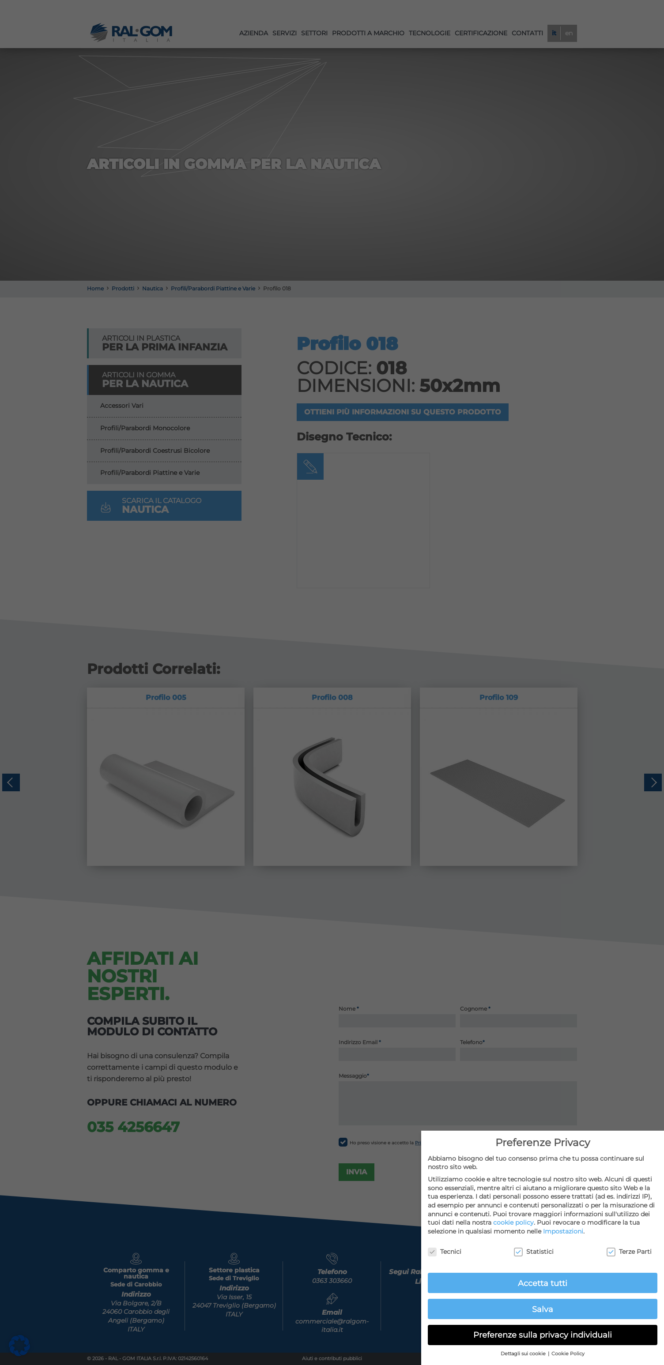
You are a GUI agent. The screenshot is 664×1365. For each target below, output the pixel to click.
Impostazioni (563, 1231)
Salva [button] (542, 1309)
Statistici (534, 1252)
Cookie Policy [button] (568, 1354)
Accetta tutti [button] (542, 1283)
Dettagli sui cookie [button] (524, 1354)
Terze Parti (629, 1252)
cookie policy (513, 1222)
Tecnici (444, 1252)
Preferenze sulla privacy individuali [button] (542, 1334)
